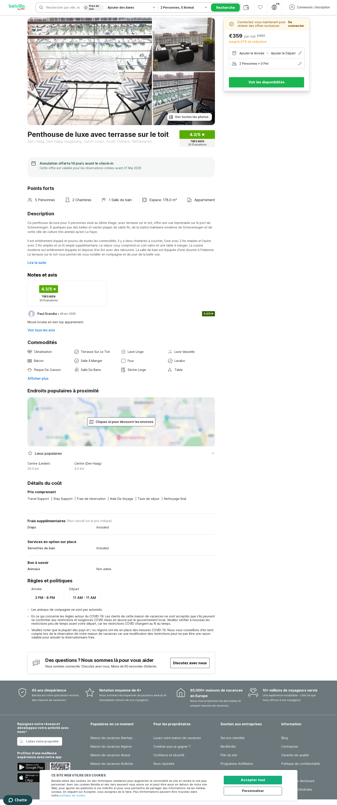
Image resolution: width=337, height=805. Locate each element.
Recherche (225, 7)
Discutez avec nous (190, 663)
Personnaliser (255, 790)
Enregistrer (196, 25)
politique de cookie (72, 795)
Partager (171, 25)
